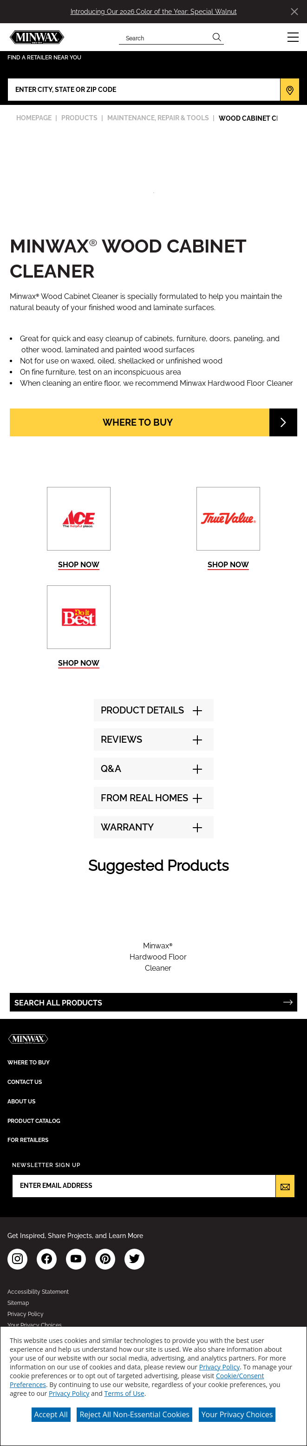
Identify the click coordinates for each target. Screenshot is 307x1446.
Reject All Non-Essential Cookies (134, 1414)
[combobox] (164, 37)
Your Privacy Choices (237, 1414)
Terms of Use (124, 1393)
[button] (293, 37)
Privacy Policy (219, 1366)
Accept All (51, 1414)
